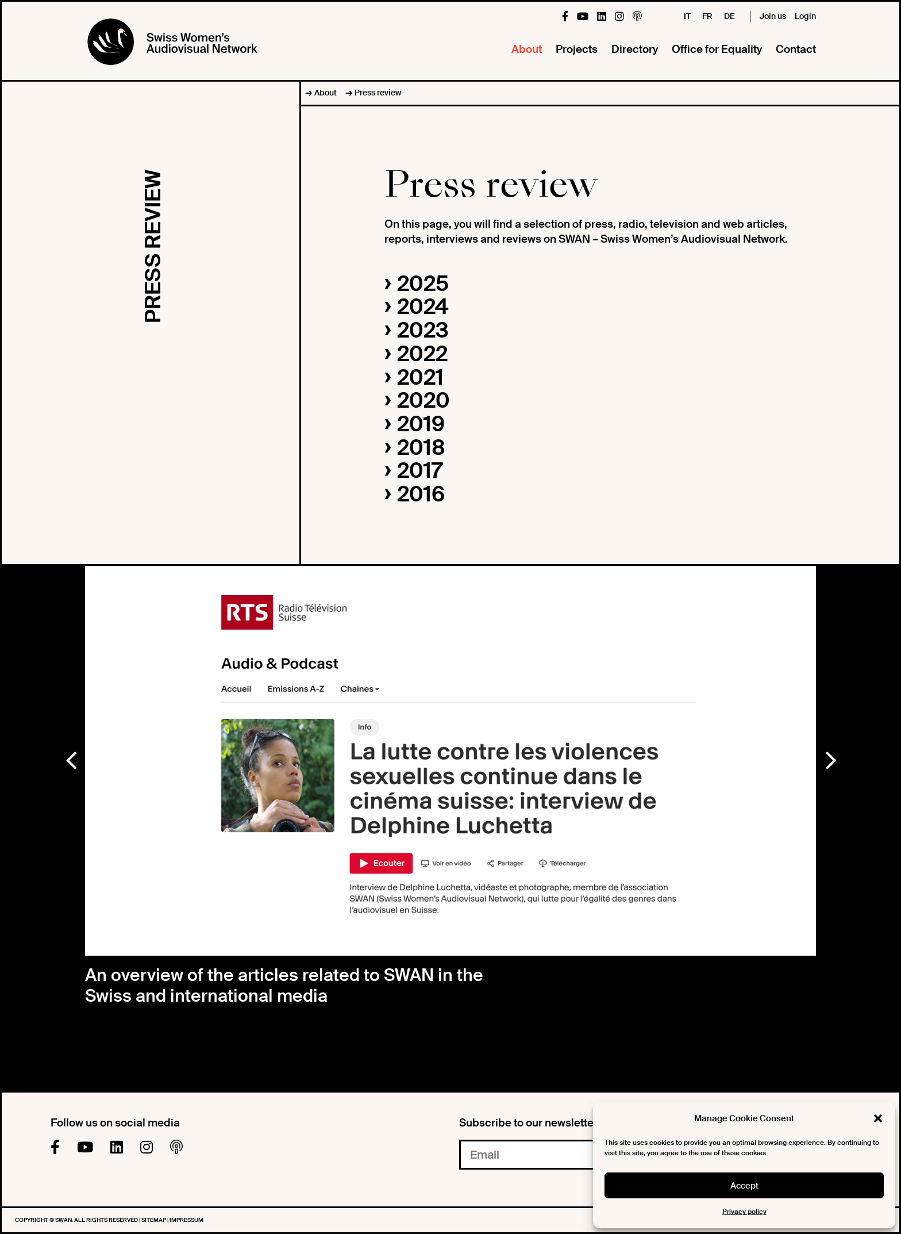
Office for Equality (717, 49)
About (526, 49)
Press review (378, 92)
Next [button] (830, 758)
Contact (796, 49)
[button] (878, 1118)
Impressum (186, 1220)
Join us (773, 16)
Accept (744, 1185)
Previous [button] (70, 758)
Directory (634, 49)
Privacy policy (744, 1211)
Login (805, 16)
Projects (577, 49)
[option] (450, 761)
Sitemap (154, 1220)
